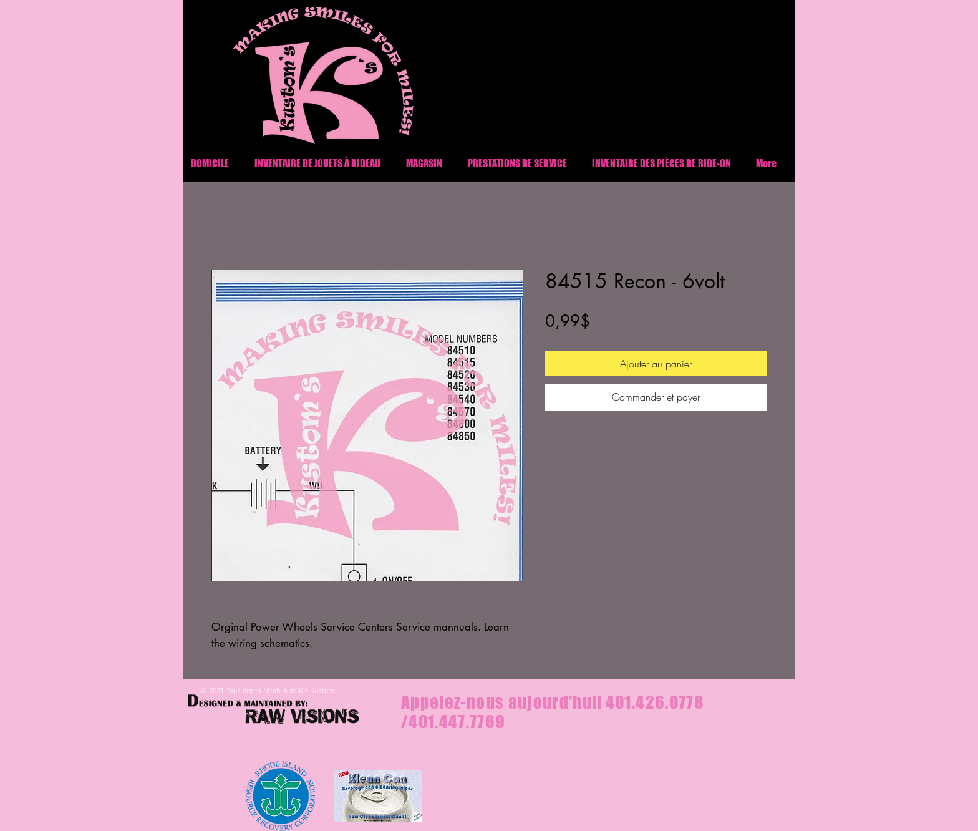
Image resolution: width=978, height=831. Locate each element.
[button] (661, 163)
